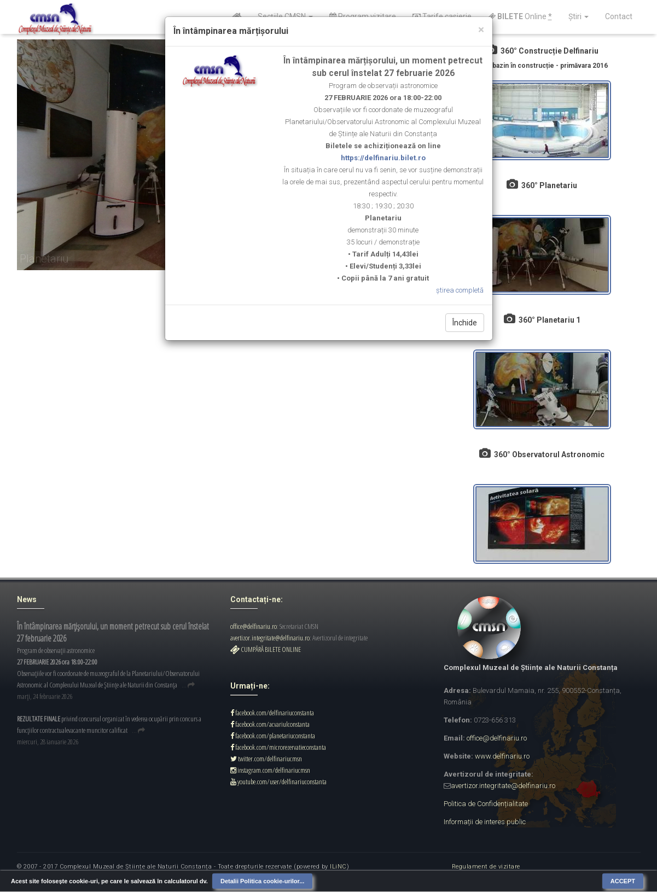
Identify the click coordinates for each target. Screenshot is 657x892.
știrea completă (460, 290)
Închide (464, 322)
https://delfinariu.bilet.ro (383, 158)
